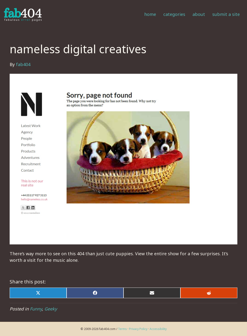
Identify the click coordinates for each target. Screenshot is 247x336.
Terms (122, 329)
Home (150, 14)
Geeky (50, 309)
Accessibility (158, 329)
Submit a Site (226, 14)
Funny (36, 309)
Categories (174, 14)
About (198, 14)
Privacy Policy (138, 329)
